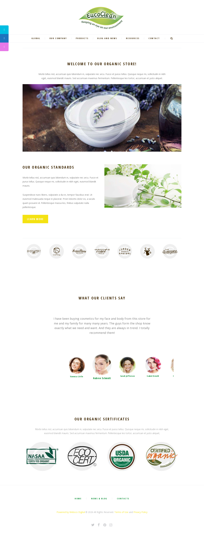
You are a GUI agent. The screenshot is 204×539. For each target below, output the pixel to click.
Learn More (35, 219)
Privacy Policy (141, 512)
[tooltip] (4, 29)
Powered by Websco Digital (71, 512)
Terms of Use (121, 512)
